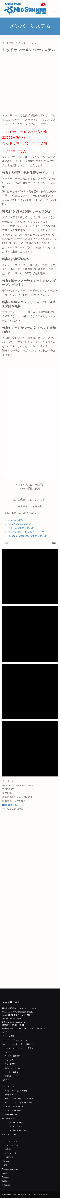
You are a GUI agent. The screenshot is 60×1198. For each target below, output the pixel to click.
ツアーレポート (11, 1153)
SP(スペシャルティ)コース (15, 1107)
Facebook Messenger (10, 1169)
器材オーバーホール (12, 1068)
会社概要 (8, 1076)
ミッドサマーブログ (9, 1141)
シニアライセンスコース (14, 1123)
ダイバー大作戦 (8, 1036)
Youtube (5, 1173)
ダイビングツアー (9, 1135)
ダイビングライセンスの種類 (16, 1091)
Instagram (6, 1185)
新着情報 (8, 1149)
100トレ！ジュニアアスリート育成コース (20, 1048)
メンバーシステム (11, 1072)
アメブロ (5, 1161)
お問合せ (5, 1080)
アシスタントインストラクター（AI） (19, 1103)
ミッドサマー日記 (11, 1145)
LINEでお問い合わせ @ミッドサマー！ (28, 532)
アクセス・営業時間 (12, 1056)
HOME (4, 1032)
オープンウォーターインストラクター (19, 1099)
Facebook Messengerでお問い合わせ (27, 535)
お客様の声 (9, 1157)
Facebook (5, 1177)
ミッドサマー (9, 43)
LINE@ (4, 1165)
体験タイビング (11, 1095)
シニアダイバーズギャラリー (16, 1130)
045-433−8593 (15, 519)
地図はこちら (10, 805)
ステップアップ (8, 1087)
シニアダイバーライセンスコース (15, 1040)
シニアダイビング (9, 1119)
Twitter (4, 1181)
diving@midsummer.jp (19, 524)
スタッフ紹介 (10, 1060)
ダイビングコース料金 (13, 1111)
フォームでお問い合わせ (21, 527)
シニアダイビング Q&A (13, 1127)
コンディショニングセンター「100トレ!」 (18, 1044)
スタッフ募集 (10, 1064)
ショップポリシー (9, 1052)
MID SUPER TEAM (11, 1115)
